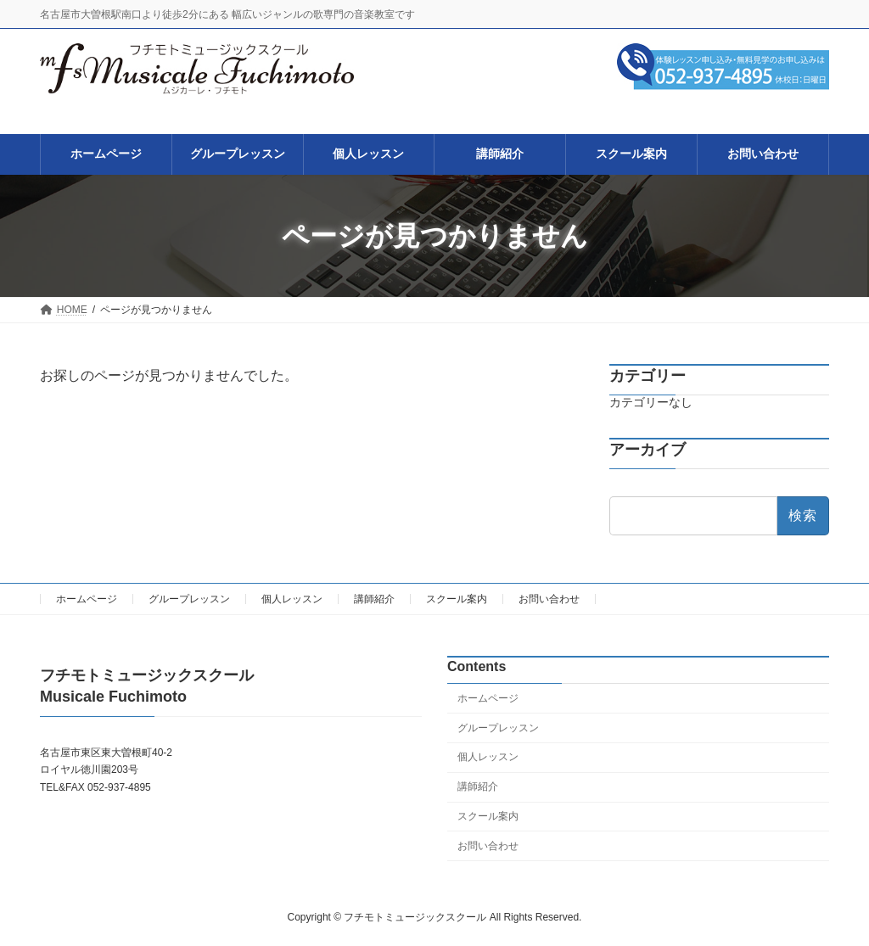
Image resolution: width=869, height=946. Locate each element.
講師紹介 (374, 599)
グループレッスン (189, 599)
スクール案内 (456, 599)
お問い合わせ (549, 599)
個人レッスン (291, 599)
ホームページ (86, 599)
